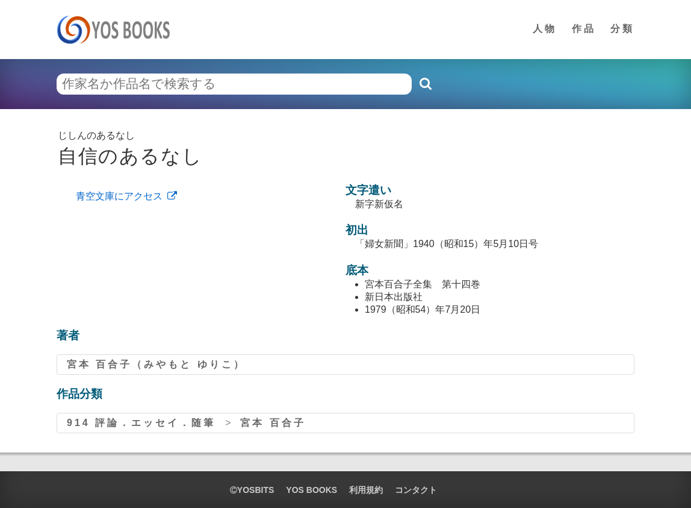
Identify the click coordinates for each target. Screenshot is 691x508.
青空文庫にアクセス (119, 196)
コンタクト (416, 490)
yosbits (252, 490)
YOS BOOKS (311, 490)
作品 (584, 29)
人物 (545, 29)
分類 (622, 29)
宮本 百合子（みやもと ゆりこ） (156, 364)
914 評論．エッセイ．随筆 (141, 423)
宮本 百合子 (272, 423)
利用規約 (366, 490)
